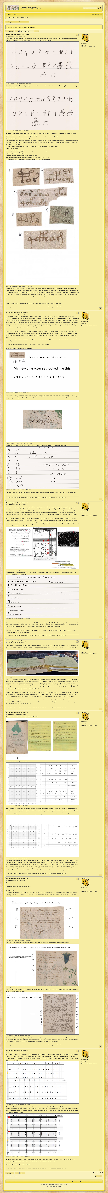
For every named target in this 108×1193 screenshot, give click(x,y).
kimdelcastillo (84, 43)
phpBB (48, 1184)
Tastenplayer (59, 1186)
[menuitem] (15, 15)
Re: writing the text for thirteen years (17, 312)
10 (85, 45)
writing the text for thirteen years (17, 22)
